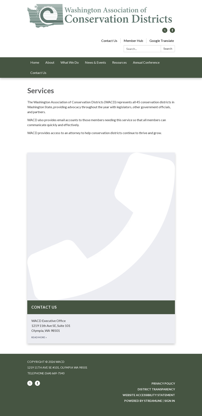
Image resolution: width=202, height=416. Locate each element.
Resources (119, 62)
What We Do (69, 62)
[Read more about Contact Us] (101, 248)
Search (167, 48)
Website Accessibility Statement (149, 395)
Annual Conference (146, 62)
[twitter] (164, 31)
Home (34, 62)
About (49, 62)
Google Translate (162, 41)
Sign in (169, 400)
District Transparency (156, 389)
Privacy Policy (163, 383)
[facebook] (172, 31)
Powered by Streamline (143, 400)
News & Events (95, 62)
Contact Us (109, 41)
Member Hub (133, 41)
